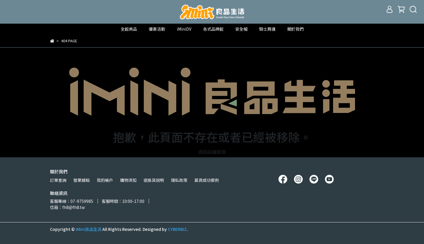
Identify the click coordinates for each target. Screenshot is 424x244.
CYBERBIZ (177, 229)
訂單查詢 (58, 180)
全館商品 (129, 29)
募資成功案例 (206, 180)
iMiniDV (184, 29)
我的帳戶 (105, 180)
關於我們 (295, 29)
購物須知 (128, 180)
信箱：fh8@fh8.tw (67, 207)
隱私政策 (179, 180)
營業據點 (81, 180)
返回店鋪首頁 (212, 151)
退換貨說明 (153, 180)
